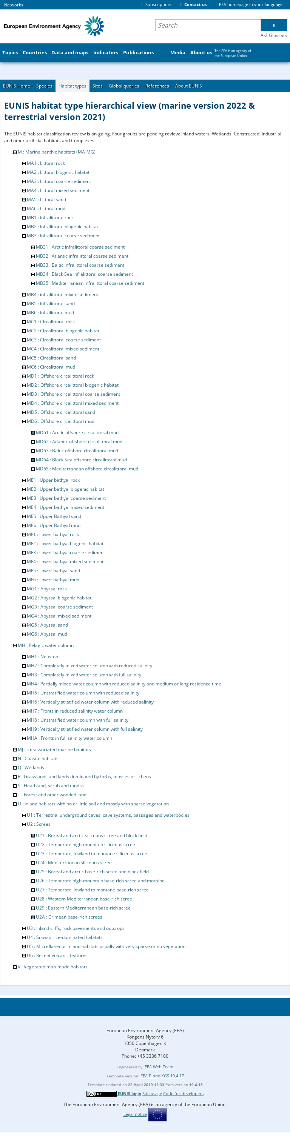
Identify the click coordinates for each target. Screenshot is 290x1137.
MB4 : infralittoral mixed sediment (62, 294)
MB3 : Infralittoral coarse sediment (63, 235)
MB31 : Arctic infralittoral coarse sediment (80, 247)
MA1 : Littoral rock (46, 163)
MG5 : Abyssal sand (47, 625)
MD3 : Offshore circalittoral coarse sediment (73, 394)
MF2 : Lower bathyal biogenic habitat (65, 543)
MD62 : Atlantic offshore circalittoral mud (79, 441)
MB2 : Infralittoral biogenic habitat (62, 226)
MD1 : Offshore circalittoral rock (60, 376)
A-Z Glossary (274, 35)
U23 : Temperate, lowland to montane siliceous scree (91, 853)
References (157, 86)
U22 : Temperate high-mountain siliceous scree (85, 844)
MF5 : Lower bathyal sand (53, 570)
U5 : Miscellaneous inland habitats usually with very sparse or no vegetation (106, 946)
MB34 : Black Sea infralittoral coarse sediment (84, 274)
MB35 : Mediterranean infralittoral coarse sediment (90, 283)
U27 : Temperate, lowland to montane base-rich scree (92, 890)
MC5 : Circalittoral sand (51, 358)
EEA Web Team (159, 1066)
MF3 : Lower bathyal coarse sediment (66, 552)
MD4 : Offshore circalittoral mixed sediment (73, 403)
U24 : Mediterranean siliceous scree (74, 862)
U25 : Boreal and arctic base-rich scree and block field (92, 871)
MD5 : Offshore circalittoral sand (61, 412)
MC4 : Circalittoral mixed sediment (63, 349)
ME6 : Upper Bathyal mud (53, 525)
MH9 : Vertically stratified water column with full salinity (85, 729)
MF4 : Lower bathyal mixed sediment (65, 561)
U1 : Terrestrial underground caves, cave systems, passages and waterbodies (108, 815)
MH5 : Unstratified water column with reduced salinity (83, 693)
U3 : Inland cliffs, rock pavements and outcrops (76, 928)
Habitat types (72, 86)
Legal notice (135, 1114)
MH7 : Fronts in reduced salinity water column (75, 711)
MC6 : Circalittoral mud (51, 367)
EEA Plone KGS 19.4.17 (162, 1076)
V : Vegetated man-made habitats (53, 966)
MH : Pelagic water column (46, 645)
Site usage (152, 1093)
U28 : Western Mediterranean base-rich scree (84, 899)
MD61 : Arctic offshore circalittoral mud (77, 432)
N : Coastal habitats (38, 758)
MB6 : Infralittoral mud (50, 312)
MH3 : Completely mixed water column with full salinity (84, 674)
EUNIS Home (16, 86)
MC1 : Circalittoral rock (51, 321)
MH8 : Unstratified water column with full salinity (77, 720)
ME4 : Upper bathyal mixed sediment (65, 507)
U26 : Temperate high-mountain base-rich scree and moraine (100, 880)
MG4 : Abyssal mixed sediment (59, 616)
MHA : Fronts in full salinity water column (69, 738)
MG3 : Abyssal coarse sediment (60, 607)
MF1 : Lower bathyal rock (53, 534)
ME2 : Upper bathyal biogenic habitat (65, 489)
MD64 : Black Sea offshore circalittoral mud (81, 459)
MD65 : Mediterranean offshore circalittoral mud (87, 469)
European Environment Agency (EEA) (145, 1030)
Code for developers (183, 1093)
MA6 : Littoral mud (46, 208)
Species (44, 86)
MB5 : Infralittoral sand (51, 303)
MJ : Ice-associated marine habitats (54, 749)
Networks (13, 5)
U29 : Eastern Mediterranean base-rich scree (83, 908)
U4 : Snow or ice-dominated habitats (65, 937)
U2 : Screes (39, 824)
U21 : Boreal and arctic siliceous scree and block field (91, 835)
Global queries (124, 86)
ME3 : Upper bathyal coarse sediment (66, 498)
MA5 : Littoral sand (46, 199)
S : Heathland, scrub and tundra (51, 785)
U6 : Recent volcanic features (57, 955)
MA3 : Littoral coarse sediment (59, 181)
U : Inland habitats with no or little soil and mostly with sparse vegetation (93, 804)
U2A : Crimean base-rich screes (69, 917)
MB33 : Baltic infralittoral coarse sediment (80, 265)
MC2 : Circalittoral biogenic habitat (63, 330)
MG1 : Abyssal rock (47, 588)
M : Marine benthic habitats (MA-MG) (57, 152)
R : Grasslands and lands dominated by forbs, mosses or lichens (84, 776)
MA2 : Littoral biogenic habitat (58, 172)
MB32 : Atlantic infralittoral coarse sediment (82, 256)
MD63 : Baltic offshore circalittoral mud (77, 450)
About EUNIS (188, 86)
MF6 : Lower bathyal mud (53, 579)
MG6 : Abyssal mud (47, 634)
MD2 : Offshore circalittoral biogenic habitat (73, 385)
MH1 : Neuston (42, 656)
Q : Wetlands (31, 767)
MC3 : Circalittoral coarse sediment (64, 339)
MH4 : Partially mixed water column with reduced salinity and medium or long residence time (124, 684)
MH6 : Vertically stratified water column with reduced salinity (90, 702)
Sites (98, 86)
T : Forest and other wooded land (52, 794)
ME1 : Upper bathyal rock (53, 480)
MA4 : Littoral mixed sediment (58, 190)
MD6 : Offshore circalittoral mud (60, 421)
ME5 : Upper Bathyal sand (54, 516)
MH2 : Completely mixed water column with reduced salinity (89, 665)
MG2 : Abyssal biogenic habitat (59, 598)
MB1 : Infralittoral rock (50, 217)
